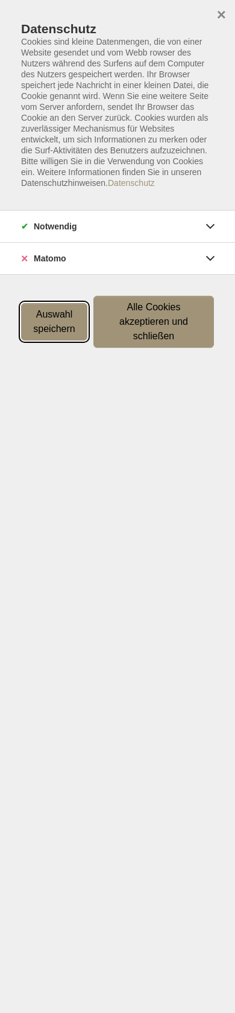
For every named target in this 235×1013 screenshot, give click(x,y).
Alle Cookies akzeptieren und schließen (153, 321)
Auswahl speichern (54, 321)
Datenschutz (131, 183)
